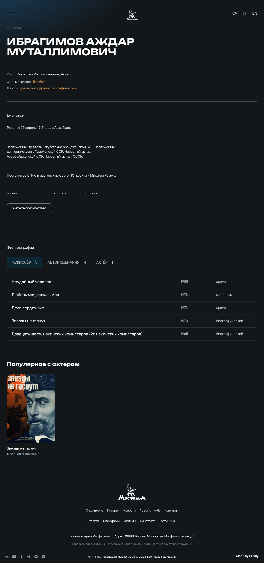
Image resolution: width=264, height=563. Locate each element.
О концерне (94, 510)
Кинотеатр (148, 521)
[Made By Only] (247, 556)
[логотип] (132, 13)
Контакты (171, 510)
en (254, 13)
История (113, 510)
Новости (129, 510)
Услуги (94, 521)
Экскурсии (111, 521)
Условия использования (88, 544)
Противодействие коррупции (172, 544)
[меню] (12, 14)
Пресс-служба (150, 510)
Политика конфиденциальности (128, 544)
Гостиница (167, 521)
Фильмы (130, 521)
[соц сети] (7, 557)
